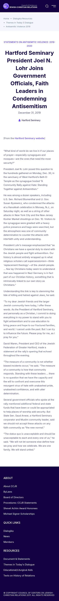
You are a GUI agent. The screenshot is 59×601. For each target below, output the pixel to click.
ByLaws (8, 491)
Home (6, 18)
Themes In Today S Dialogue (19, 22)
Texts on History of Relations (19, 575)
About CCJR (10, 486)
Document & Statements (17, 558)
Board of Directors (14, 497)
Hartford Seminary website (29, 138)
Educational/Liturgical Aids (18, 569)
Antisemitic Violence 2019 (18, 26)
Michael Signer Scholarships (19, 513)
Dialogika (9, 530)
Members (9, 541)
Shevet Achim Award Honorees (20, 508)
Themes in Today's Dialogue (19, 564)
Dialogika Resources (22, 18)
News (7, 536)
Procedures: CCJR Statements (20, 502)
